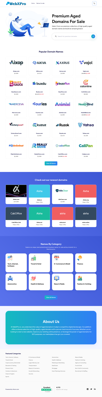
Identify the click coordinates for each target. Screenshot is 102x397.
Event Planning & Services (58, 371)
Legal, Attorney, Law (34, 362)
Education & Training (11, 365)
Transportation (33, 365)
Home (33, 3)
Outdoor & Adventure (11, 371)
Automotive (55, 357)
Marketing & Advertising (58, 362)
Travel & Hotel (9, 360)
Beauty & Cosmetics (34, 368)
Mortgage (54, 368)
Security (31, 374)
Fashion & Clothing (80, 360)
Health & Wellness (56, 360)
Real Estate (55, 365)
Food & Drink (78, 365)
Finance (31, 360)
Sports (7, 376)
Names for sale (40, 3)
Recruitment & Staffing (81, 371)
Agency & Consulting (80, 362)
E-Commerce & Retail (34, 357)
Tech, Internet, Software (12, 357)
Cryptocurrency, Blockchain (13, 362)
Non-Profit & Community (81, 368)
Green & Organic (10, 374)
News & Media (78, 357)
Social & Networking (34, 371)
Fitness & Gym (9, 368)
